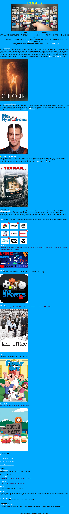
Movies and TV (4, 246)
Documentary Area (6, 455)
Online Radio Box (5, 498)
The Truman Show (10, 156)
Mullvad (55, 44)
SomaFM (3, 491)
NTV (1, 219)
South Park (3, 404)
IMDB (50, 56)
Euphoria (7, 48)
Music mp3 (3, 476)
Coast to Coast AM (6, 505)
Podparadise (4, 470)
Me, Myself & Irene (10, 104)
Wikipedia (58, 56)
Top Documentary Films (7, 461)
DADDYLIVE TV (5, 211)
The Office (3, 305)
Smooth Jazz (4, 486)
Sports (2, 270)
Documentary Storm (6, 458)
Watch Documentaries (7, 465)
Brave (30, 41)
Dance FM (3, 481)
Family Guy (3, 354)
